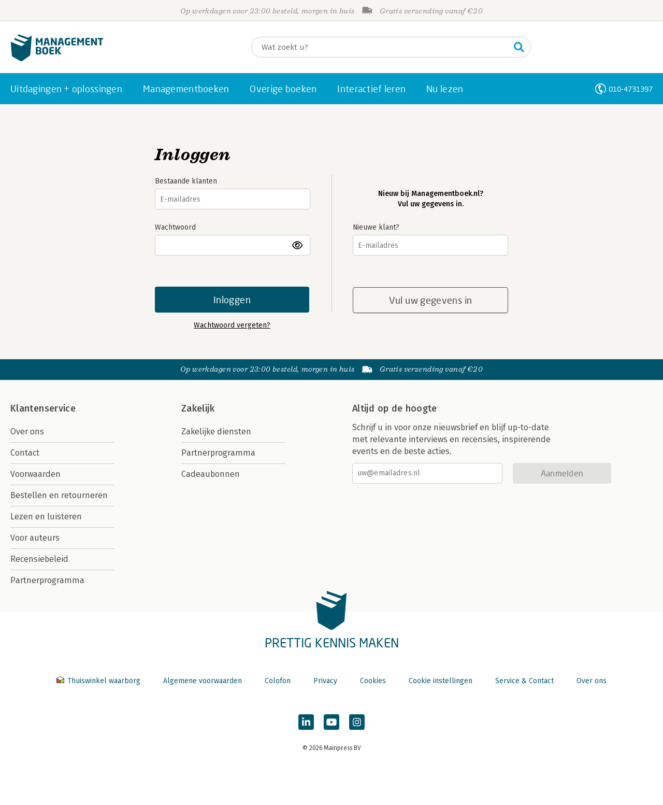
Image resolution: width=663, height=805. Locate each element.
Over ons (27, 431)
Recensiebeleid (39, 559)
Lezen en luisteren (46, 516)
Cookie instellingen (440, 680)
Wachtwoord (175, 227)
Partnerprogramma (47, 580)
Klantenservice (43, 408)
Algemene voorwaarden (202, 680)
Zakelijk (197, 408)
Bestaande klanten (186, 181)
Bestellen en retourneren (59, 495)
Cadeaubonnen (210, 474)
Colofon (278, 680)
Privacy (325, 680)
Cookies (373, 680)
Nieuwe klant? (376, 227)
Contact (24, 453)
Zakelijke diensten (216, 431)
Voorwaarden (35, 474)
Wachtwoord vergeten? (232, 325)
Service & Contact (524, 680)
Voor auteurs (35, 538)
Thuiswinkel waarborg (99, 680)
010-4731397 (631, 88)
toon (298, 245)
